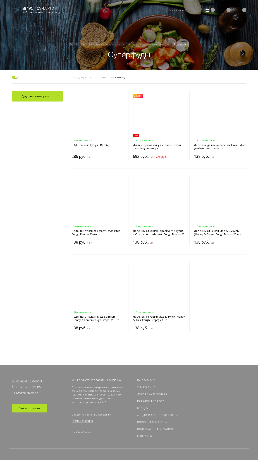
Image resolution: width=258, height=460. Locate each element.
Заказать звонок (29, 408)
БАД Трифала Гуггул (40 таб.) (90, 145)
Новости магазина (152, 422)
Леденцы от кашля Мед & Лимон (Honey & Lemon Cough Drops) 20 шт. (95, 318)
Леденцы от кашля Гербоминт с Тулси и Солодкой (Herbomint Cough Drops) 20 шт (159, 232)
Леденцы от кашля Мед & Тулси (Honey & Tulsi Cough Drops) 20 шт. (159, 318)
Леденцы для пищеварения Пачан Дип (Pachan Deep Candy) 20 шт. (219, 146)
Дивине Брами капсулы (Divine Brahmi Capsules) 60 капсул (157, 146)
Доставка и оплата (152, 394)
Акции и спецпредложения (158, 415)
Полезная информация (155, 429)
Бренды (143, 408)
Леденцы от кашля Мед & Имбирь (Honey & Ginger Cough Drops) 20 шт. (218, 232)
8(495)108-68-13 (38, 8)
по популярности (81, 77)
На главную (146, 380)
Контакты (144, 436)
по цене (101, 77)
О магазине (146, 387)
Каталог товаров (150, 401)
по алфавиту (118, 77)
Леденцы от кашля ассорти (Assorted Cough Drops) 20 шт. (96, 232)
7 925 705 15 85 (28, 387)
